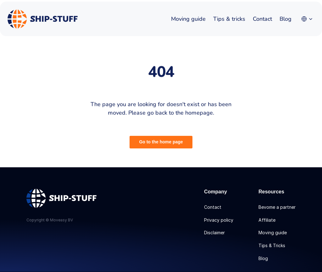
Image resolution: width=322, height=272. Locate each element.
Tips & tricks (229, 19)
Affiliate (266, 220)
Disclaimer (214, 232)
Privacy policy (218, 220)
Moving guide (188, 19)
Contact (262, 19)
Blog (285, 19)
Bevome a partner (277, 207)
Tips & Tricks (271, 245)
